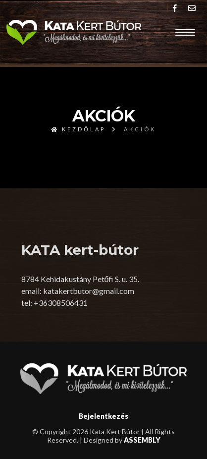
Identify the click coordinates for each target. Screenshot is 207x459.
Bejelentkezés (103, 416)
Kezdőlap (78, 129)
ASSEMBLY (142, 440)
